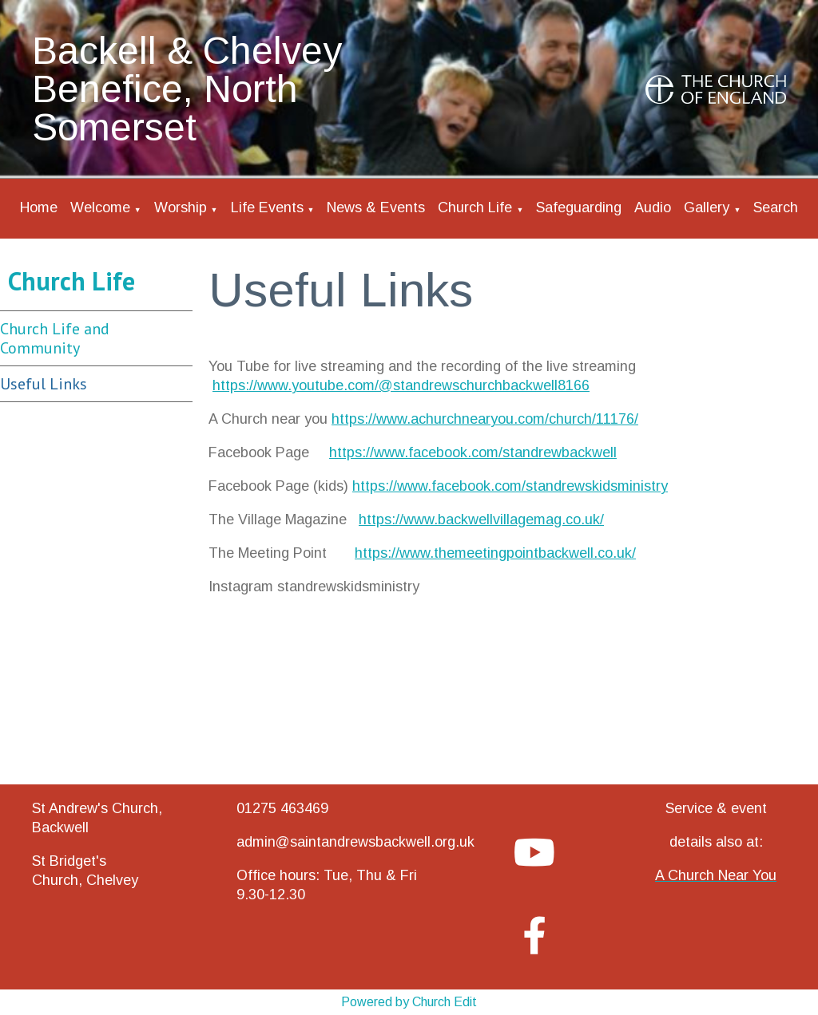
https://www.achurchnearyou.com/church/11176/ (485, 419)
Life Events (267, 207)
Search (775, 207)
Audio (652, 207)
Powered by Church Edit (409, 1002)
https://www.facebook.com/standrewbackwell (473, 452)
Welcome (100, 207)
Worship (180, 207)
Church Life (475, 207)
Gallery (706, 207)
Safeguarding (578, 207)
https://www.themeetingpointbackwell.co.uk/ (495, 553)
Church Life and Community (54, 338)
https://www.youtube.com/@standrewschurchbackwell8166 (401, 385)
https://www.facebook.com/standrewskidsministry (510, 486)
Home (39, 207)
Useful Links (43, 383)
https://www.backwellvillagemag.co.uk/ (481, 519)
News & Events (376, 207)
